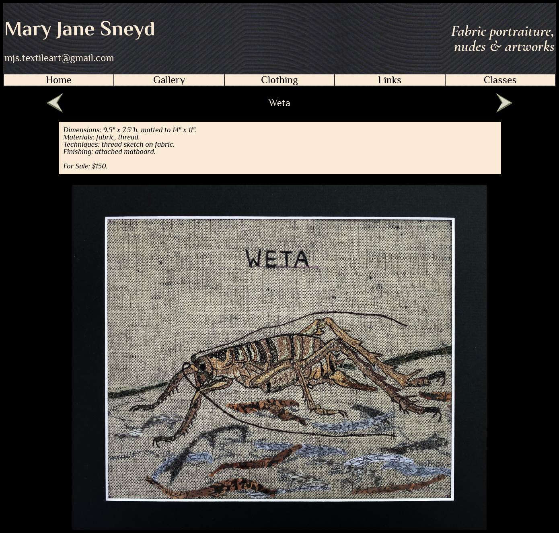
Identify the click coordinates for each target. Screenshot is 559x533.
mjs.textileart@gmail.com (59, 58)
